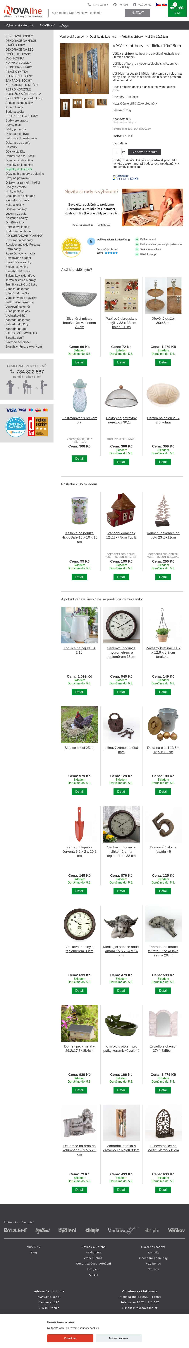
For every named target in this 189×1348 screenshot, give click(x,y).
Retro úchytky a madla (20, 253)
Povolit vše (70, 1338)
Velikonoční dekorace (20, 302)
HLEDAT (137, 13)
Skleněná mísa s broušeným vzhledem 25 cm (79, 323)
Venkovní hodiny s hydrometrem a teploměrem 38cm (121, 652)
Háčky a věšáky (16, 187)
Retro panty (13, 249)
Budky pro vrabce (17, 120)
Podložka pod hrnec (19, 231)
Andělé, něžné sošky (19, 102)
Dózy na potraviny (17, 178)
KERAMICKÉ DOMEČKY (22, 85)
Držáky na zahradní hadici (23, 182)
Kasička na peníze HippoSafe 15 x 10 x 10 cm (79, 537)
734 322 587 (100, 4)
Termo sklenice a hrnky (21, 280)
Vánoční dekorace (17, 289)
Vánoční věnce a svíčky (21, 297)
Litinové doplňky (16, 209)
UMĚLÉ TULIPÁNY (18, 54)
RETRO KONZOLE (18, 89)
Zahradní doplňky (17, 324)
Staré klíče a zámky (18, 262)
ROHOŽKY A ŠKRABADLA (23, 93)
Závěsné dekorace (18, 342)
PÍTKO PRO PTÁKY (19, 67)
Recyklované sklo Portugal (23, 244)
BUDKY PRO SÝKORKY (22, 116)
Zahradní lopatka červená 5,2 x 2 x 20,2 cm (79, 851)
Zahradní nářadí (16, 328)
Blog (33, 1252)
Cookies (153, 1269)
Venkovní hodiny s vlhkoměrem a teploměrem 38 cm (121, 851)
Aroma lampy (14, 107)
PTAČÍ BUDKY (15, 45)
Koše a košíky (15, 204)
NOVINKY (47, 25)
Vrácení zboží (94, 1258)
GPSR (93, 1274)
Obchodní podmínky (153, 1258)
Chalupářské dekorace (20, 195)
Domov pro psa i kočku (21, 156)
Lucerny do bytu (16, 213)
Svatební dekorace (18, 271)
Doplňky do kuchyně (19, 169)
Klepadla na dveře (17, 200)
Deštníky (11, 147)
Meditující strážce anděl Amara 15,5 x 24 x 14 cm (121, 951)
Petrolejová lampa (17, 226)
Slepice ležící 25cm (79, 748)
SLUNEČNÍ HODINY (19, 76)
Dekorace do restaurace (21, 138)
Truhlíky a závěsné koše (21, 284)
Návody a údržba (93, 1246)
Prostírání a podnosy (19, 240)
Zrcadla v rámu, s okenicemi (24, 346)
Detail (79, 362)
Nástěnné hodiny (17, 218)
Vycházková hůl (16, 315)
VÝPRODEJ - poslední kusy (24, 98)
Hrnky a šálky (14, 191)
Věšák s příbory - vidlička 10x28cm (145, 36)
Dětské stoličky (15, 151)
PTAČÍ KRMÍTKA (17, 71)
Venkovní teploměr (18, 306)
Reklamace (94, 1252)
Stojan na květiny (17, 266)
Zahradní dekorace (18, 320)
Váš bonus (144, 4)
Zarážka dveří (15, 337)
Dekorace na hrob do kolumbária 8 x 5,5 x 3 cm (79, 1150)
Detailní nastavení (118, 1338)
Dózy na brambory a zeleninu (25, 173)
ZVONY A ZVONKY (18, 62)
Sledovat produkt (144, 152)
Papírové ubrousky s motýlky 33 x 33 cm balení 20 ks (121, 323)
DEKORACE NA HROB (21, 40)
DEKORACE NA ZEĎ (20, 49)
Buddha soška (15, 111)
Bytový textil (13, 125)
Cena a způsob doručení (93, 1263)
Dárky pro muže (16, 129)
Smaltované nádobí (18, 257)
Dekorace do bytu (17, 133)
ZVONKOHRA (15, 58)
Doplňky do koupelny (19, 164)
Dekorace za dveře (18, 142)
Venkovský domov (72, 36)
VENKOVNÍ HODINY (19, 36)
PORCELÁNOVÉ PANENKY (24, 235)
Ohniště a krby (15, 222)
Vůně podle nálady (18, 311)
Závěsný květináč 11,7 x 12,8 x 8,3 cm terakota (163, 652)
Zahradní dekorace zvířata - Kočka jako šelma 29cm (163, 951)
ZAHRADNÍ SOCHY (19, 80)
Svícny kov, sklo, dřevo (20, 275)
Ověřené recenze (153, 1246)
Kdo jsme (93, 1269)
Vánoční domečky (17, 293)
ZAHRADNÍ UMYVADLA (21, 333)
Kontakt (123, 4)
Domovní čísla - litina (19, 160)
